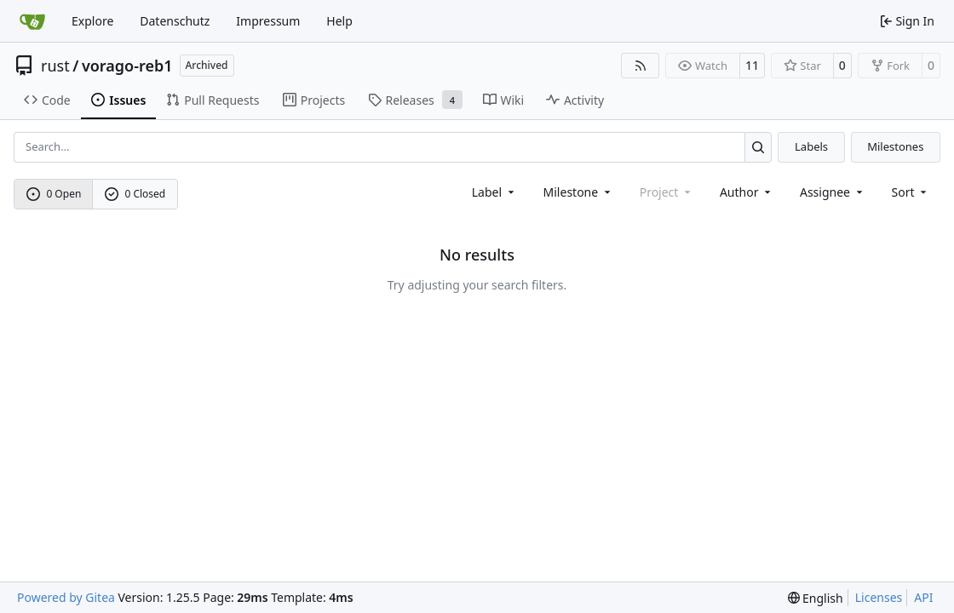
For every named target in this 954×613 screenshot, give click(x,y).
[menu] (911, 192)
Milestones (895, 146)
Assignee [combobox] (832, 192)
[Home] (32, 21)
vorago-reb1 (127, 65)
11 (752, 65)
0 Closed (135, 193)
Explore (92, 21)
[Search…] (758, 147)
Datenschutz (175, 21)
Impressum (268, 21)
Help (339, 21)
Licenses (879, 597)
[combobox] (494, 192)
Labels (811, 146)
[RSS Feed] (640, 65)
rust (55, 65)
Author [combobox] (746, 192)
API (923, 597)
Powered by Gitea (66, 597)
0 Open (54, 193)
